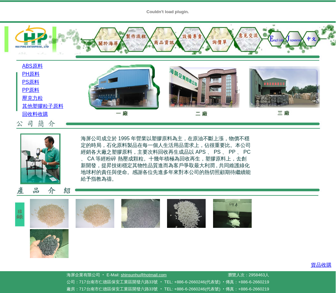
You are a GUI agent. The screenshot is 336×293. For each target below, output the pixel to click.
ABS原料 (32, 66)
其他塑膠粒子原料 (42, 106)
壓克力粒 (32, 98)
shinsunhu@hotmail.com (144, 274)
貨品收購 (321, 265)
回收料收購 (35, 114)
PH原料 (31, 74)
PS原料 (30, 82)
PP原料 (30, 90)
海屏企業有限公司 (83, 274)
